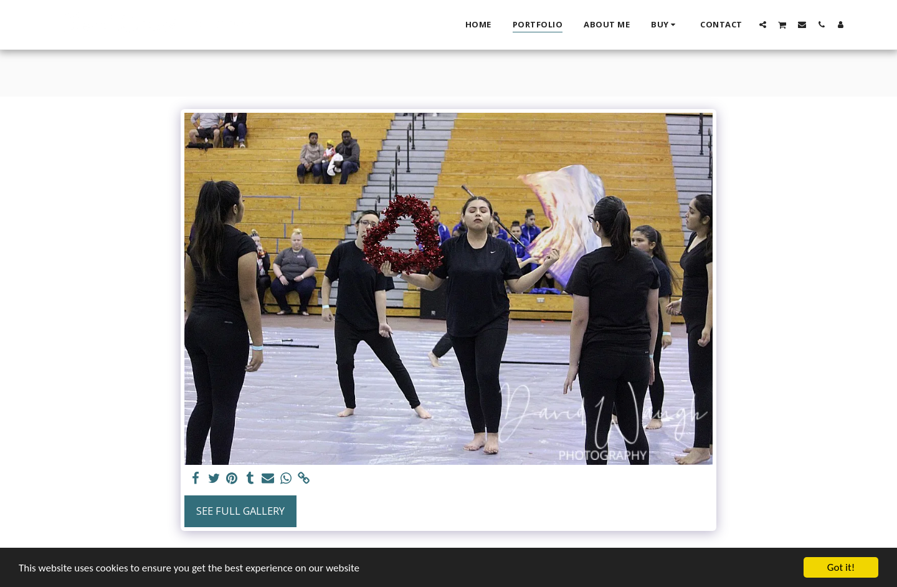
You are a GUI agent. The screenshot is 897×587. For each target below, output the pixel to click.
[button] (763, 24)
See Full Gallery (240, 510)
